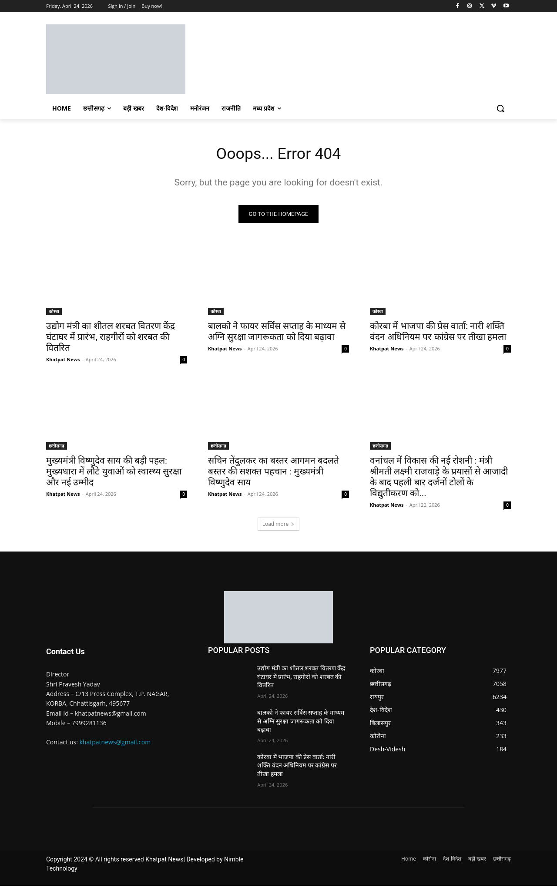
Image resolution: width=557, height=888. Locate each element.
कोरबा (54, 313)
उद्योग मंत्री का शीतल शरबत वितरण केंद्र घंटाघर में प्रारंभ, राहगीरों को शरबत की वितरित (110, 339)
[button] (500, 108)
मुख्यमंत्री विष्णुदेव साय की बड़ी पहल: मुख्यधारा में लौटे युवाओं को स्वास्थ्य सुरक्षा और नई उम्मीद (113, 473)
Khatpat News (63, 361)
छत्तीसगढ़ (56, 448)
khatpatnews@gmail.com (115, 744)
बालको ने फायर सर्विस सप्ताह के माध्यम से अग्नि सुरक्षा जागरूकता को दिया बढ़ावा (277, 333)
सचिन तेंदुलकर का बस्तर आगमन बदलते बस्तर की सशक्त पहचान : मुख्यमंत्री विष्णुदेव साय (273, 473)
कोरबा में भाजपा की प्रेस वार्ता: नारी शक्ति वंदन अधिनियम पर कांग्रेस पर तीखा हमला (438, 333)
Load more (278, 526)
